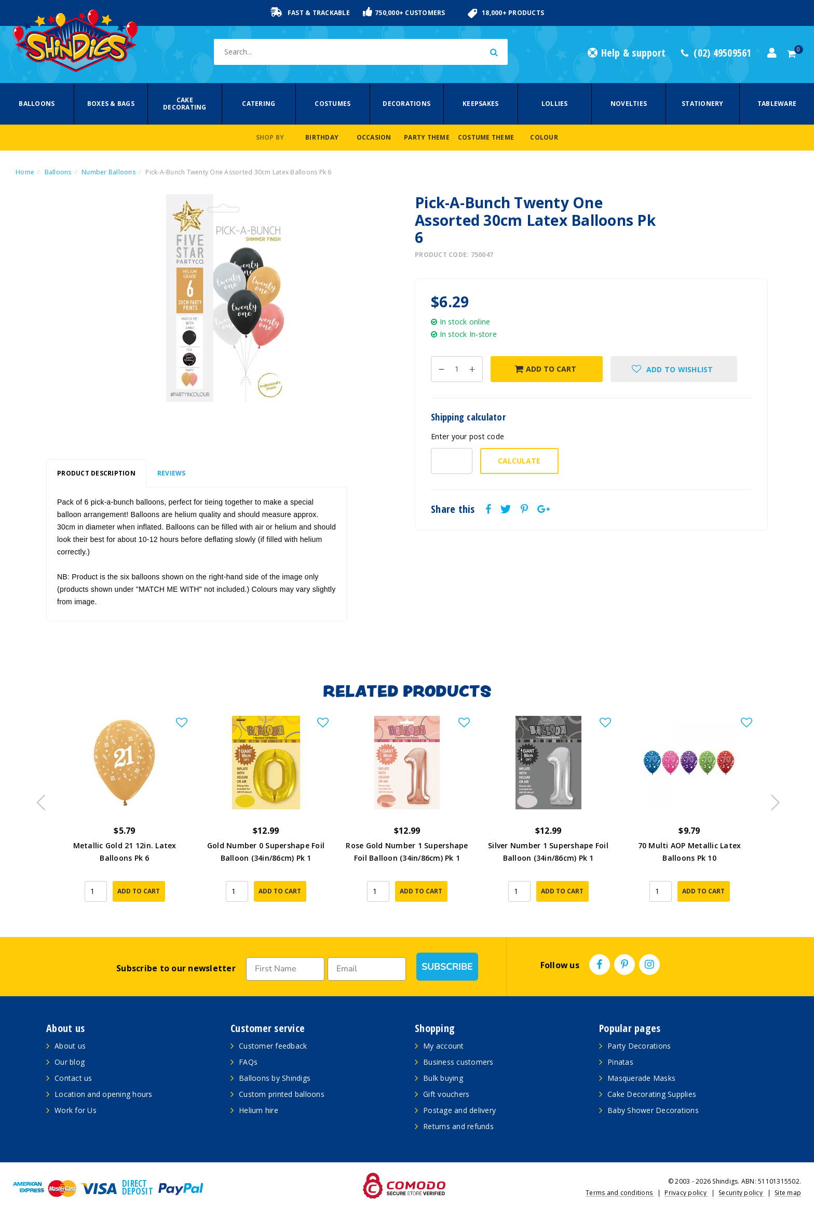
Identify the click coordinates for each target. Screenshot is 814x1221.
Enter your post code (467, 436)
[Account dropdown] (772, 53)
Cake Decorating (185, 104)
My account (443, 1046)
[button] (673, 369)
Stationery (703, 103)
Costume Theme (486, 137)
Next (770, 799)
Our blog (70, 1062)
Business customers (458, 1062)
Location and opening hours (104, 1094)
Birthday (321, 137)
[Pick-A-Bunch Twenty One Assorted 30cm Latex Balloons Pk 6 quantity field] (457, 369)
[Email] (367, 969)
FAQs (248, 1062)
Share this (453, 509)
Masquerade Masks (641, 1078)
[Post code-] (451, 461)
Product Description (96, 473)
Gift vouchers (446, 1094)
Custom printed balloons (281, 1094)
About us (70, 1046)
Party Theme (427, 137)
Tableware (776, 103)
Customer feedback (273, 1046)
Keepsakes (480, 103)
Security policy (741, 1192)
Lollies (554, 103)
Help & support (627, 53)
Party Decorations (639, 1046)
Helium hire (258, 1110)
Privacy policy (686, 1192)
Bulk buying (443, 1078)
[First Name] (285, 969)
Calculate (519, 461)
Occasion (374, 137)
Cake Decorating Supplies (651, 1094)
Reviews (171, 473)
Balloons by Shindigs (274, 1078)
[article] (124, 816)
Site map (788, 1192)
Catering (258, 103)
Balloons (37, 103)
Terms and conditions (620, 1192)
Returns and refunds (458, 1126)
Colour (544, 137)
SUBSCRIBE (447, 966)
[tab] (96, 473)
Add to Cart (545, 369)
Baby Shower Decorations (653, 1110)
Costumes (332, 103)
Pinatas (620, 1062)
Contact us (73, 1078)
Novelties (628, 103)
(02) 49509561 (716, 53)
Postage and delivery (459, 1110)
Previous (38, 799)
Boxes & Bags (110, 103)
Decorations (406, 103)
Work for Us (76, 1110)
